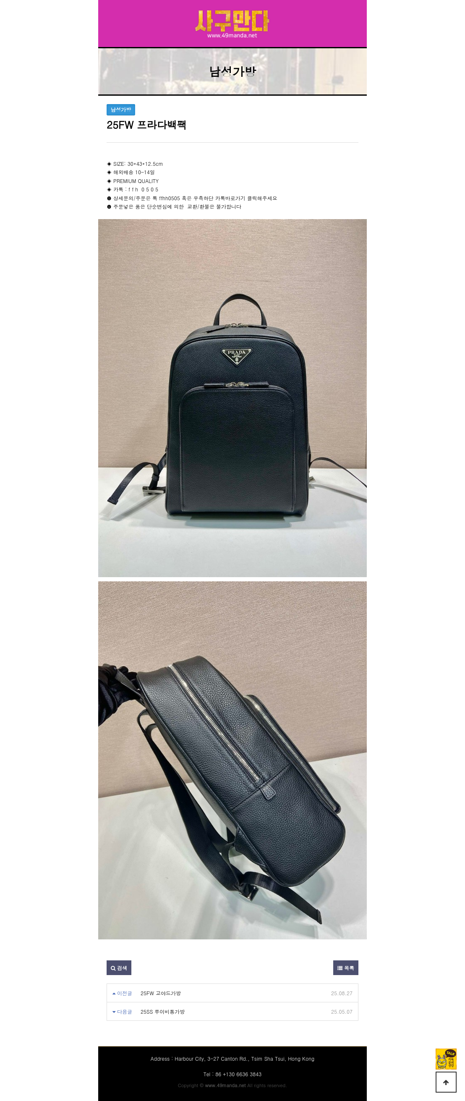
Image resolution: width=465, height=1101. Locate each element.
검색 (119, 967)
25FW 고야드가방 (161, 992)
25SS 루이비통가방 (163, 1011)
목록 (345, 967)
